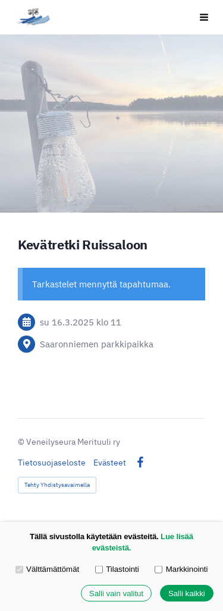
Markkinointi (181, 569)
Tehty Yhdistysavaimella (57, 485)
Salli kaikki (186, 593)
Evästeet (109, 462)
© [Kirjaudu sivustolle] (22, 441)
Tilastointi (117, 569)
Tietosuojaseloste (52, 462)
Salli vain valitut (116, 593)
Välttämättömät (47, 569)
